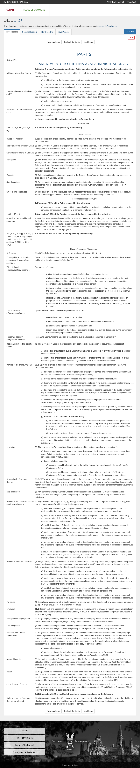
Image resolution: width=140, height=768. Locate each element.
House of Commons (34, 10)
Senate (10, 10)
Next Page (88, 42)
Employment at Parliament (25, 752)
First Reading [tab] (12, 32)
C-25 (18, 20)
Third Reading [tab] (47, 32)
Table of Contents (72, 42)
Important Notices (70, 765)
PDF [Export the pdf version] (131, 38)
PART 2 (84, 54)
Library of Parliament (24, 745)
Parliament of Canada (16, 2)
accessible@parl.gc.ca (107, 26)
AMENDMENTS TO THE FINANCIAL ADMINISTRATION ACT (84, 64)
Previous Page (53, 42)
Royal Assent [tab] (63, 32)
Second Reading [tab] (29, 32)
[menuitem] (116, 2)
